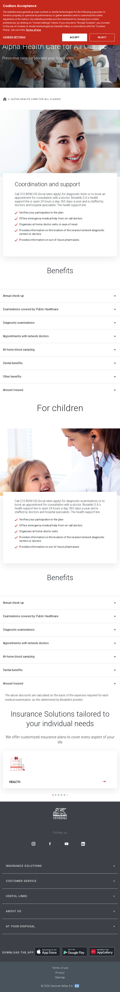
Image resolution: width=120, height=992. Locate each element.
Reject (102, 33)
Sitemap (60, 977)
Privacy (60, 972)
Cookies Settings (14, 32)
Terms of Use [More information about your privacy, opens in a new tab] (33, 25)
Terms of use (60, 967)
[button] (55, 795)
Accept (74, 33)
